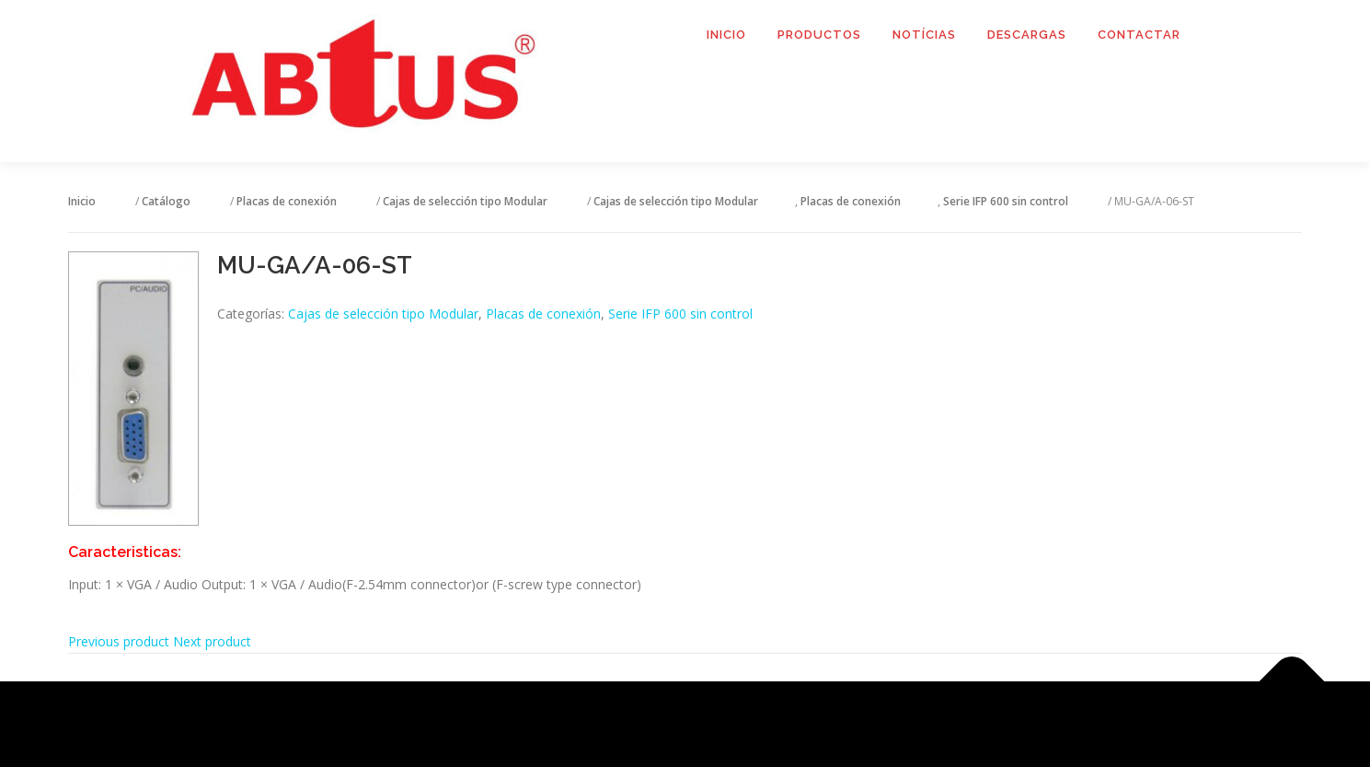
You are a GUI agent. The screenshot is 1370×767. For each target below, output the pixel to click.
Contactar (1139, 34)
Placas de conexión (543, 313)
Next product (212, 641)
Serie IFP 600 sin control (680, 313)
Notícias (924, 34)
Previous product (118, 641)
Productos (819, 34)
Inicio (726, 34)
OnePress (708, 724)
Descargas (1026, 34)
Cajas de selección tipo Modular (383, 313)
